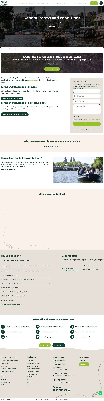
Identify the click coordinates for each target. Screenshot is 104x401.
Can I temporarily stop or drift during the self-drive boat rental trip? (21, 271)
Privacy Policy (5, 363)
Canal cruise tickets (43, 3)
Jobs (28, 385)
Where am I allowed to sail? (9, 275)
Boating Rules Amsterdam (8, 371)
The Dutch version (33, 80)
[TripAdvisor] (69, 390)
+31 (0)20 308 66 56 (68, 268)
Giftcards (3, 377)
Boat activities (31, 377)
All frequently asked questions (11, 304)
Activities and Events (79, 3)
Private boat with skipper (61, 3)
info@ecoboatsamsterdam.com (71, 270)
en (101, 3)
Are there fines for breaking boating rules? (14, 292)
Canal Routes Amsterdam (8, 369)
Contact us (4, 385)
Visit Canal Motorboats (9, 170)
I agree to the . (87, 120)
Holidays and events (33, 371)
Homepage (30, 361)
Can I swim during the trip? (9, 300)
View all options (52, 69)
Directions (4, 366)
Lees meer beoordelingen (52, 146)
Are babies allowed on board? (10, 288)
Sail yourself (45, 345)
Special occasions (32, 374)
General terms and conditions (9, 361)
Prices (28, 379)
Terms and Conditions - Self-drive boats (14, 115)
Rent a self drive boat (26, 3)
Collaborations (5, 382)
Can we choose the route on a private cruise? (15, 261)
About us (3, 379)
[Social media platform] (54, 390)
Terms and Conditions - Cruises (12, 99)
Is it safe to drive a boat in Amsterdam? (13, 296)
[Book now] (94, 3)
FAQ (77, 86)
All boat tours (59, 345)
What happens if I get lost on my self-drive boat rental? (17, 279)
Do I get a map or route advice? (10, 284)
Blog (28, 382)
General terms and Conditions (91, 120)
